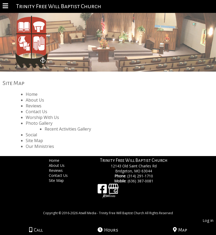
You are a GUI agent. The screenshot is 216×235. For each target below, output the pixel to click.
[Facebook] (103, 190)
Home (32, 94)
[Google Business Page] (113, 190)
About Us (35, 100)
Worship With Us (42, 117)
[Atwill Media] (112, 207)
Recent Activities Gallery (68, 129)
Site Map (34, 140)
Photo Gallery (39, 123)
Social (31, 135)
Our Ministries (40, 146)
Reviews (33, 106)
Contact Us (36, 111)
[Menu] (5, 6)
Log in (208, 220)
